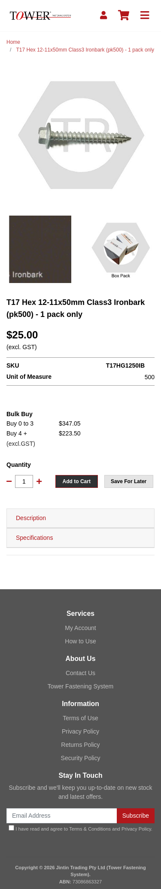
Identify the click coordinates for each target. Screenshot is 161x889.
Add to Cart (77, 481)
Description (31, 518)
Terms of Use (80, 718)
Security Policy (80, 758)
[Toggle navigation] (145, 15)
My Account (80, 627)
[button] (128, 481)
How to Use (80, 641)
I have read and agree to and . (80, 828)
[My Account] (103, 15)
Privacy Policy (80, 731)
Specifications (34, 537)
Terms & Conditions (90, 828)
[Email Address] (61, 815)
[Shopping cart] (123, 15)
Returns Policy (80, 744)
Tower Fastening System (80, 686)
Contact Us (80, 673)
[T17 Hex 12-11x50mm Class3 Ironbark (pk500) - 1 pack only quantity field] (24, 481)
